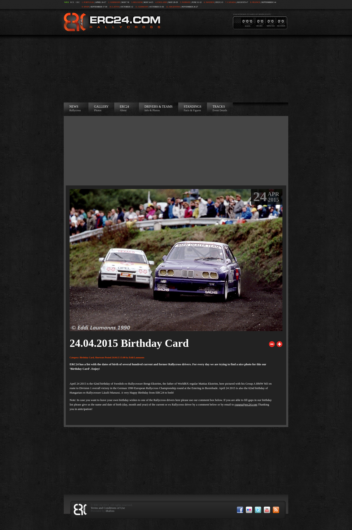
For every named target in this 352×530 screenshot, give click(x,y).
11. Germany (141, 7)
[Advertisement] (176, 68)
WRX (66, 2)
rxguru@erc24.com (246, 404)
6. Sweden (209, 2)
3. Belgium (136, 2)
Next (279, 344)
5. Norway (185, 2)
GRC (78, 2)
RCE (72, 2)
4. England (161, 2)
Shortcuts (99, 357)
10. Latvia (114, 7)
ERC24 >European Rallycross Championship (111, 22)
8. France (255, 2)
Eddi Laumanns (136, 357)
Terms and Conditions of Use (108, 508)
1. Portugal (88, 2)
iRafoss (110, 510)
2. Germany (114, 2)
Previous (272, 344)
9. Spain (85, 7)
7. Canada (230, 2)
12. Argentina (173, 7)
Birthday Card (87, 357)
